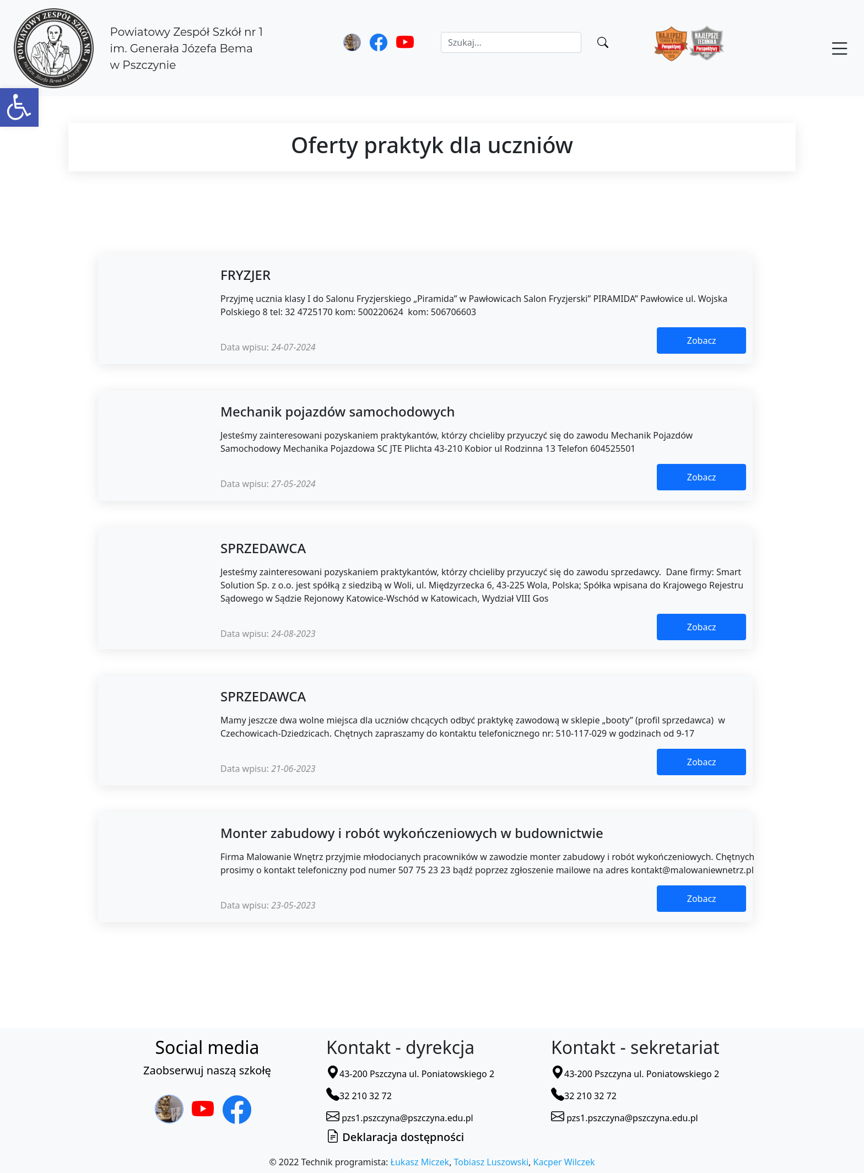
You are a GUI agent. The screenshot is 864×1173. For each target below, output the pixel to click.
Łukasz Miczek (420, 1162)
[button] (19, 107)
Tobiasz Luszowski (491, 1162)
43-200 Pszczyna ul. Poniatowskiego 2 (410, 1074)
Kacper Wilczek (564, 1162)
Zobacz (701, 340)
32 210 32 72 (359, 1096)
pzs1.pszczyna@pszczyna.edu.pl (399, 1118)
